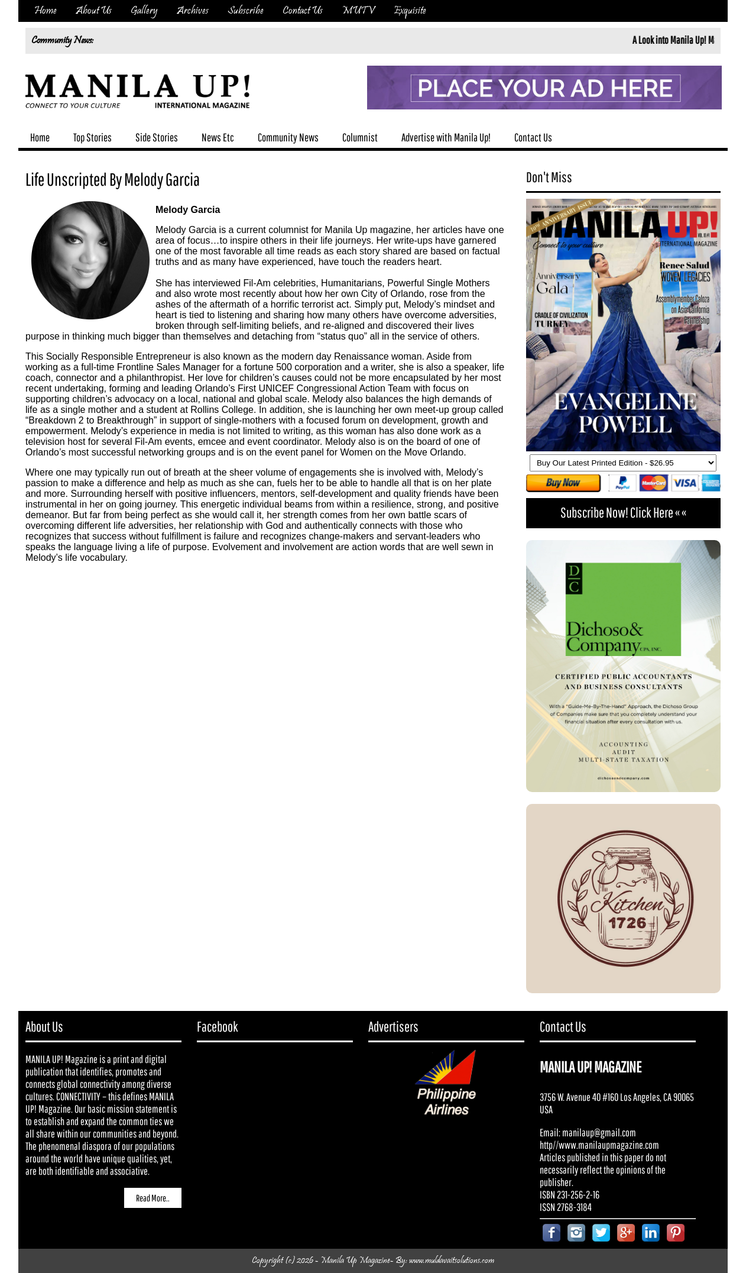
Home (45, 11)
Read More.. (153, 1198)
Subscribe (246, 11)
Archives (193, 11)
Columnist (360, 137)
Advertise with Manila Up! (446, 137)
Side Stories (156, 137)
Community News (288, 137)
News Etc (218, 137)
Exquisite (410, 11)
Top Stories (92, 137)
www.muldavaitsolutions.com (451, 1261)
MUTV (358, 11)
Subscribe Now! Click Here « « (623, 512)
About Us (94, 11)
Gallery (144, 11)
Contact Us (303, 11)
